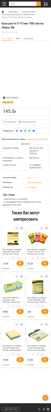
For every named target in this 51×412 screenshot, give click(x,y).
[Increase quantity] (18, 258)
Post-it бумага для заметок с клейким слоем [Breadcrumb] (18, 14)
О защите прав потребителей (36, 139)
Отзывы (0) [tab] (28, 39)
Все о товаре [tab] (7, 39)
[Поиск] (38, 4)
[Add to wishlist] (21, 228)
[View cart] (45, 4)
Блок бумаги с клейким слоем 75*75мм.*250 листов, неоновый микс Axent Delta (12, 348)
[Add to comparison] (16, 228)
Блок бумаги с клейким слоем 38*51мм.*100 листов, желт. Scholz (12, 252)
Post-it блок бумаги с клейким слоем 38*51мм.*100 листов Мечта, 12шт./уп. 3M (11, 300)
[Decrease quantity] (8, 258)
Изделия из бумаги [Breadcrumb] (29, 12)
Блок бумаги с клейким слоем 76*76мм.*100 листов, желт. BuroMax (36, 348)
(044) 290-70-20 (10, 409)
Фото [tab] (18, 39)
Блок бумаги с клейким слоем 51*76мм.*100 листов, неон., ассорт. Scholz (36, 252)
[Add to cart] (20, 263)
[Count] (13, 257)
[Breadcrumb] (3, 12)
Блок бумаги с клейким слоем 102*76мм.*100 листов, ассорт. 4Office (36, 300)
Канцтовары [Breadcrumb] (13, 12)
